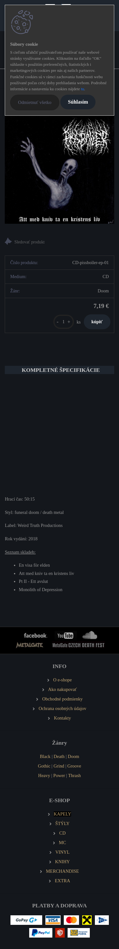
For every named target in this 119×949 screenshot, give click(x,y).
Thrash (74, 775)
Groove (74, 765)
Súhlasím (78, 102)
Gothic (44, 765)
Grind (59, 765)
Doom (73, 756)
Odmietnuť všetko (34, 102)
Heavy (44, 775)
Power (59, 775)
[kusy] (63, 322)
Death (59, 756)
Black (45, 756)
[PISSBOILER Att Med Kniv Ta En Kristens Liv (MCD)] (59, 169)
